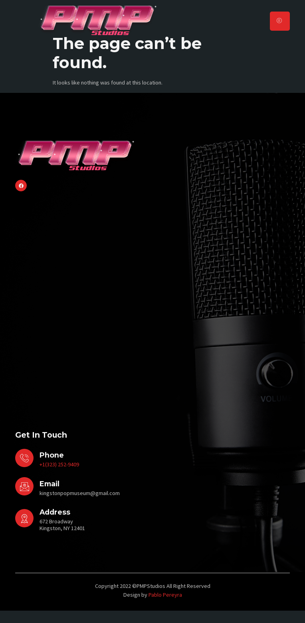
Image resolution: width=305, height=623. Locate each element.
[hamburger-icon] (280, 21)
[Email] (24, 498)
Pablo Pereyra (165, 606)
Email (49, 495)
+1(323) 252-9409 (59, 476)
